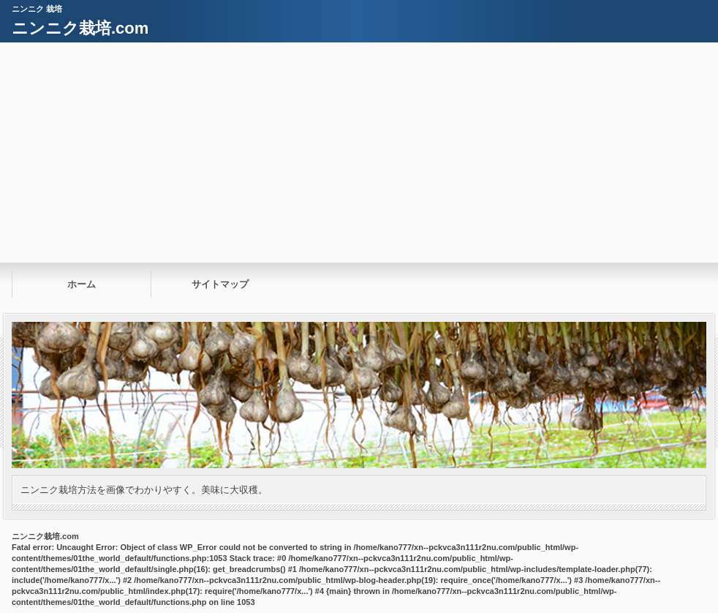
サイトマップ (220, 284)
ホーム (81, 284)
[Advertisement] (359, 152)
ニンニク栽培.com (80, 28)
